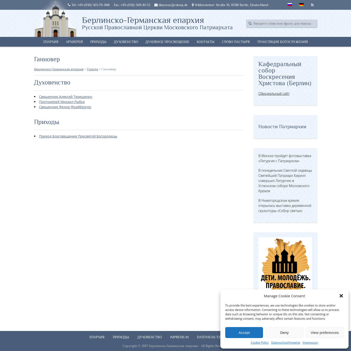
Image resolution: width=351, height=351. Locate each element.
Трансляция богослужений (282, 42)
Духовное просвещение (167, 42)
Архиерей (74, 42)
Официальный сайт (274, 93)
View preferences (325, 332)
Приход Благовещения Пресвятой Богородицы (78, 136)
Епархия (50, 42)
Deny (284, 332)
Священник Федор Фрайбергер (65, 107)
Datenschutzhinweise (285, 342)
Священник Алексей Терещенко (65, 96)
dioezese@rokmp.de (171, 5)
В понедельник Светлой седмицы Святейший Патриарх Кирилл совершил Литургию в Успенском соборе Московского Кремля (285, 180)
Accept (244, 332)
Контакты (205, 42)
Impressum (310, 342)
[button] (341, 295)
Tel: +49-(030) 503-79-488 (89, 5)
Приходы (98, 42)
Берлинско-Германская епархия (157, 22)
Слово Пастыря (236, 42)
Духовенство (126, 42)
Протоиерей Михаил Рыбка (62, 101)
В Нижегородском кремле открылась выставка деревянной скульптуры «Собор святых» (284, 205)
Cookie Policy (260, 342)
